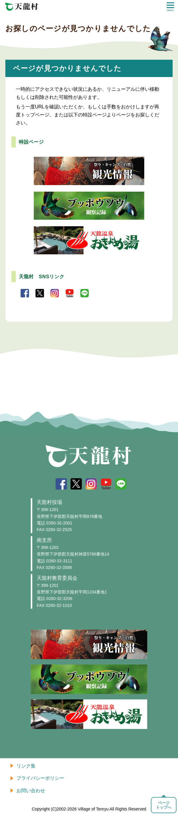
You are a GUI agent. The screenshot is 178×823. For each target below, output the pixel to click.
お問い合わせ (30, 790)
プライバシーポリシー (40, 778)
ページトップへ (163, 805)
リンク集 (26, 765)
